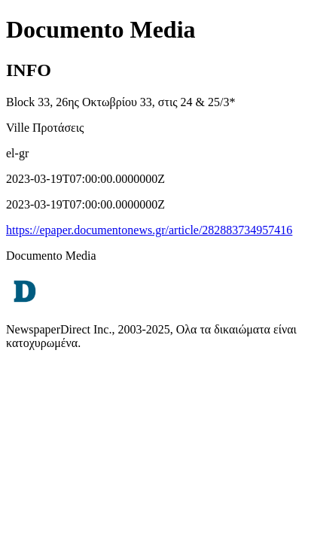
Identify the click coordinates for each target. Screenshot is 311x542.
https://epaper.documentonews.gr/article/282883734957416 (149, 230)
